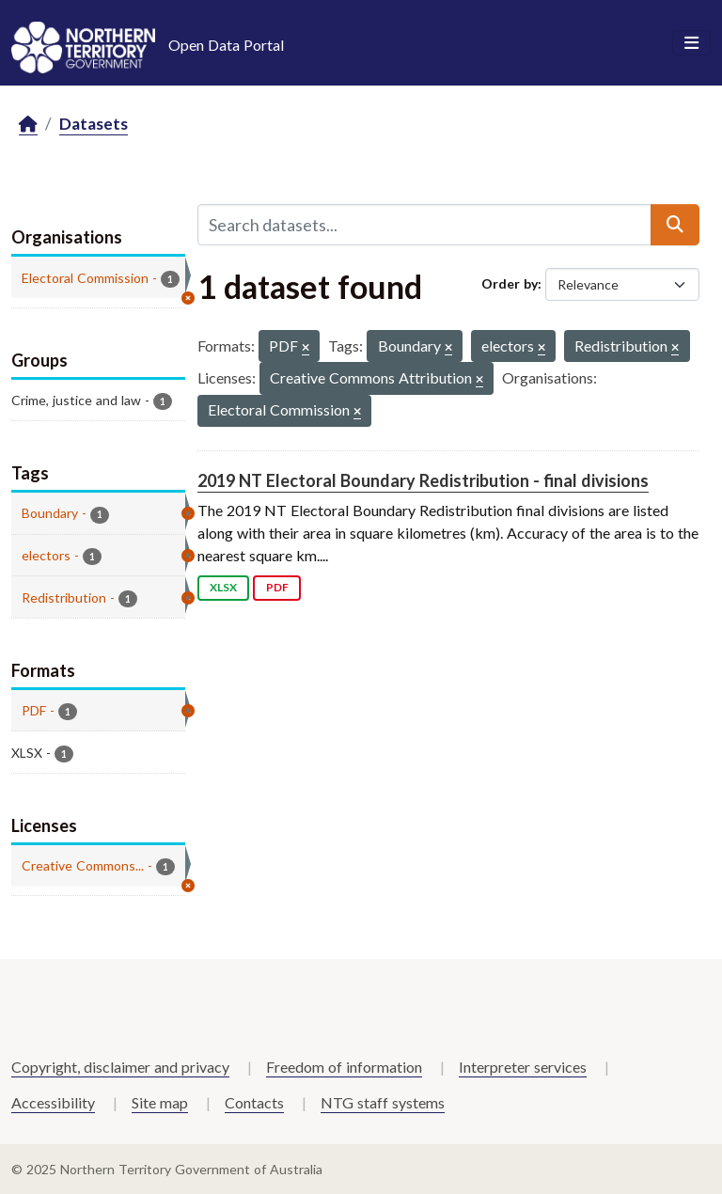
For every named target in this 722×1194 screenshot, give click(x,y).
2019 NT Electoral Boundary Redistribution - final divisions (423, 480)
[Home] (28, 124)
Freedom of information (344, 1067)
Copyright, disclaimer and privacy (120, 1067)
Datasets (93, 124)
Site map (160, 1102)
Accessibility (53, 1102)
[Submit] (675, 224)
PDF (277, 587)
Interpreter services (523, 1067)
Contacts (254, 1102)
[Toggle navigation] (691, 43)
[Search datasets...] (424, 224)
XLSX (223, 587)
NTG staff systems (383, 1102)
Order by (509, 283)
